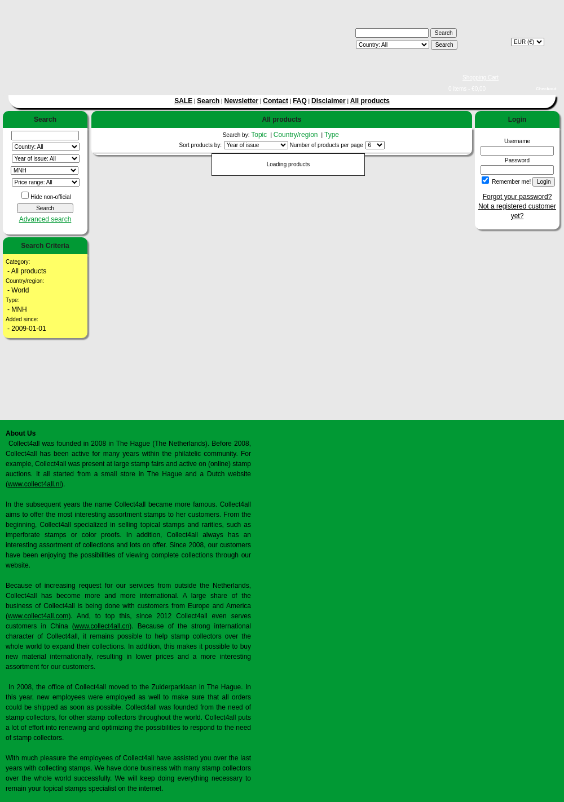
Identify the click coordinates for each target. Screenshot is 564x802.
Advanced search (45, 219)
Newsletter (241, 101)
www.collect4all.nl (34, 484)
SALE (183, 101)
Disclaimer (328, 101)
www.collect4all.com (38, 616)
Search (208, 101)
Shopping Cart (480, 77)
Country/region (297, 135)
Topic (259, 135)
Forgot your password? (517, 197)
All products (370, 101)
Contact (275, 101)
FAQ (300, 101)
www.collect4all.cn (101, 626)
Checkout (546, 88)
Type (332, 135)
